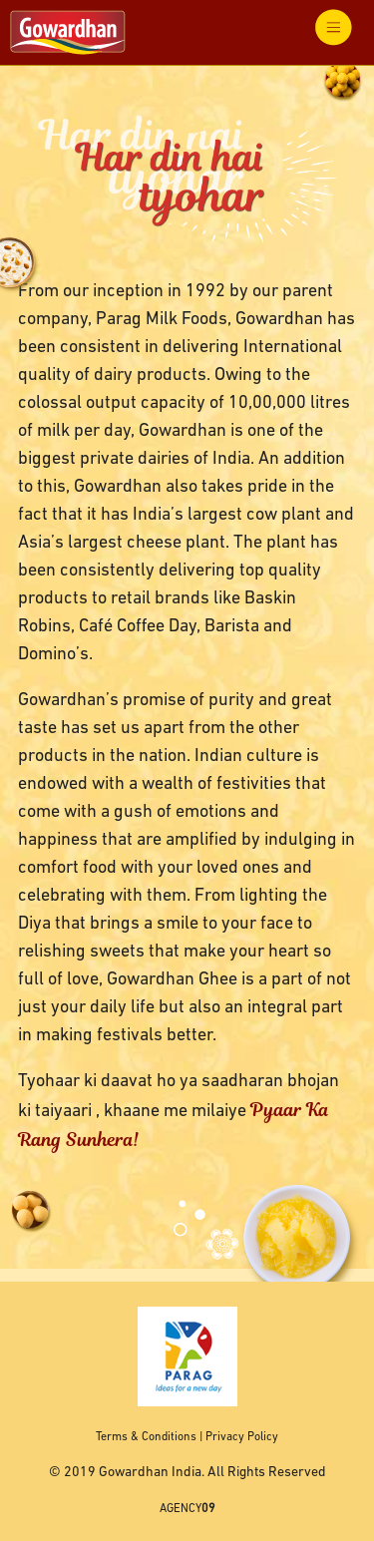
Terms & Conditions (146, 1437)
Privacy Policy (241, 1437)
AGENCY (187, 1509)
